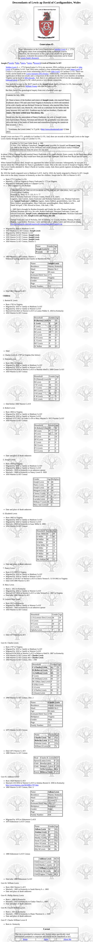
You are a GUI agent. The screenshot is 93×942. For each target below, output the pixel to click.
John (17, 63)
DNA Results (30, 78)
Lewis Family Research (30, 58)
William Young (31, 86)
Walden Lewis (60, 49)
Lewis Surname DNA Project (37, 74)
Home (25, 939)
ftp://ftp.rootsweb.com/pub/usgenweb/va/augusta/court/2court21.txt (36, 224)
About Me (67, 939)
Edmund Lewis (11, 80)
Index (46, 939)
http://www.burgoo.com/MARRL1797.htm (22, 785)
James (23, 63)
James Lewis (75, 69)
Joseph (11, 63)
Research (37, 63)
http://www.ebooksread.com (52, 129)
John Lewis (55, 71)
